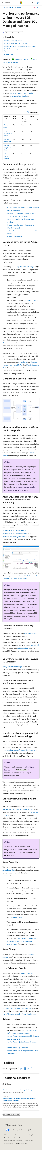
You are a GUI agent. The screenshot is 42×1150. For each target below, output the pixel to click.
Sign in (38, 3)
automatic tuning (30, 300)
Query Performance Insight (7, 133)
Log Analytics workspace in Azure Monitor (18, 809)
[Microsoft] (21, 2)
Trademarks (8, 1144)
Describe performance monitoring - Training (17, 1090)
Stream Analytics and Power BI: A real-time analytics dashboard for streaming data (23, 941)
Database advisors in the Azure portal (16, 43)
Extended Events (27, 973)
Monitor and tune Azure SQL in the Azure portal (19, 46)
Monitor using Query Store (7, 148)
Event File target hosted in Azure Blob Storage (19, 1014)
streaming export (9, 343)
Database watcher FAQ (15, 236)
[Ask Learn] (34, 7)
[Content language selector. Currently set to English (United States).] (14, 1125)
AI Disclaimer (8, 1135)
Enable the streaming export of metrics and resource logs (21, 50)
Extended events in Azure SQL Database (17, 1008)
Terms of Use (29, 1141)
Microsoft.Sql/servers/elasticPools (15, 533)
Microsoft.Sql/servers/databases (14, 531)
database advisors (30, 633)
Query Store (22, 362)
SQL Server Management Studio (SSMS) (23, 93)
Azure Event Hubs (9, 870)
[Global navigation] (2, 3)
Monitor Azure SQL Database (17, 1048)
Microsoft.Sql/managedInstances (15, 536)
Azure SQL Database (14, 7)
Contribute (7, 1138)
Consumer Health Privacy (12, 1141)
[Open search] (33, 3)
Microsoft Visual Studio (18, 96)
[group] (21, 137)
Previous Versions (20, 1135)
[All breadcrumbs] (4, 7)
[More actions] (37, 7)
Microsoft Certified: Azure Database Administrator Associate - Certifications (19, 1099)
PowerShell (34, 645)
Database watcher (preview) (13, 41)
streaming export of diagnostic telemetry (20, 750)
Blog (30, 1135)
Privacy (16, 1138)
